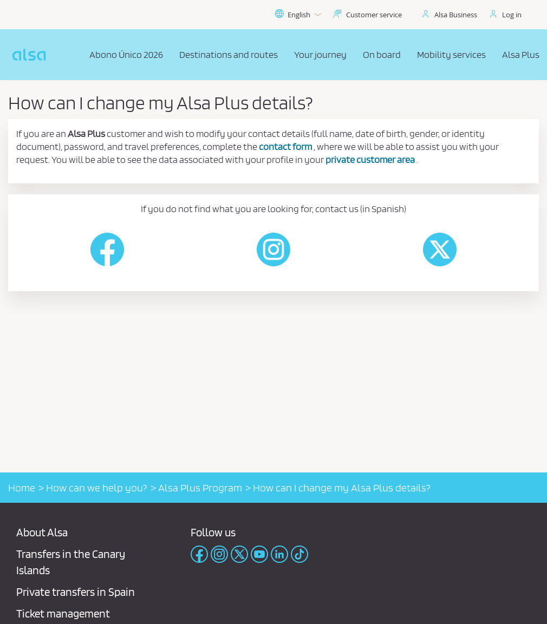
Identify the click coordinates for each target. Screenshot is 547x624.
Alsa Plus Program (200, 487)
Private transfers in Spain (75, 592)
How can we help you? (96, 487)
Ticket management (63, 613)
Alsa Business (455, 14)
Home (21, 487)
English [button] (298, 14)
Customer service (374, 14)
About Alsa (42, 532)
